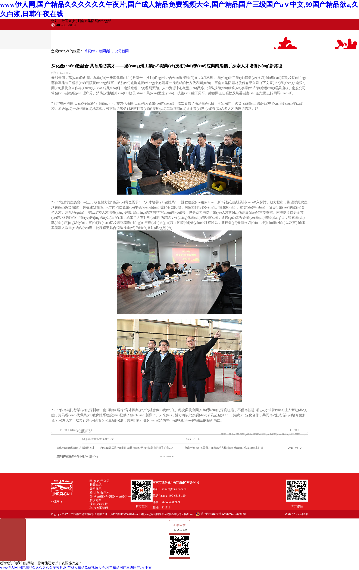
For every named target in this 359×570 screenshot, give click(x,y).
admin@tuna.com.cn (174, 489)
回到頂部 (303, 514)
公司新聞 (122, 51)
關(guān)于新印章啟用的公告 (98, 438)
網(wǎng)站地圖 (149, 514)
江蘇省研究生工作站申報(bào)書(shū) (77, 456)
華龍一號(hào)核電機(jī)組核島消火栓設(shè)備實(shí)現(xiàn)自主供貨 (224, 447)
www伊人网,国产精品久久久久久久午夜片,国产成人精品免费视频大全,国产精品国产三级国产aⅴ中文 (76, 567)
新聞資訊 (106, 51)
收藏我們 (290, 514)
